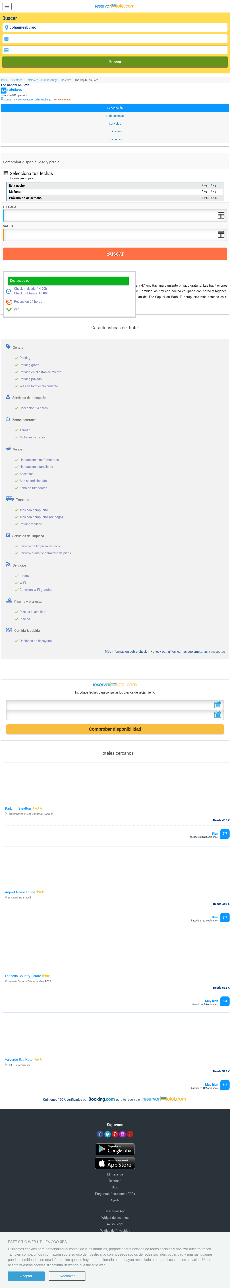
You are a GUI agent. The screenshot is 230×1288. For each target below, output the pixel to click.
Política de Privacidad (115, 1230)
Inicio (4, 80)
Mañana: (15, 192)
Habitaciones (115, 116)
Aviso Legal (115, 1224)
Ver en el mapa (62, 100)
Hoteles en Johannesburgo (42, 80)
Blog (115, 1187)
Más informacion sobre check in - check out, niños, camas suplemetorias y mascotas (165, 651)
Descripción (115, 108)
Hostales (66, 80)
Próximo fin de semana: (25, 198)
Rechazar (67, 1276)
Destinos (115, 1181)
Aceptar (26, 1276)
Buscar (115, 62)
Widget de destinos (115, 1217)
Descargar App (115, 1211)
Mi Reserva (115, 1174)
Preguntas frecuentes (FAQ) (115, 1194)
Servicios (115, 123)
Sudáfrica (16, 80)
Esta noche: (17, 185)
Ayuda (115, 1200)
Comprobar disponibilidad (115, 729)
